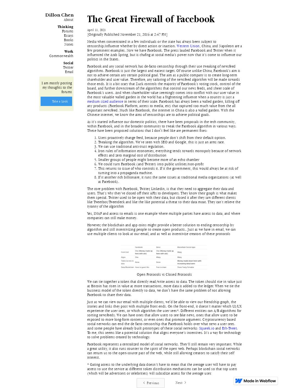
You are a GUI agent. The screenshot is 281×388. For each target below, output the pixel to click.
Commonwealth (61, 55)
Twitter (68, 67)
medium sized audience (105, 101)
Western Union (188, 45)
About (69, 19)
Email (69, 71)
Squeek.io (207, 328)
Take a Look (60, 101)
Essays (69, 35)
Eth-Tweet (229, 328)
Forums (68, 31)
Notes (69, 44)
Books (69, 39)
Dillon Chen (59, 15)
